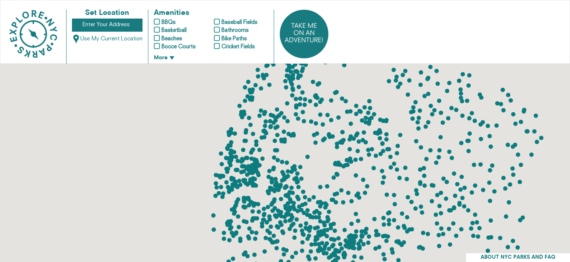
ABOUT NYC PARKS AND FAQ (518, 257)
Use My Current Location (107, 39)
